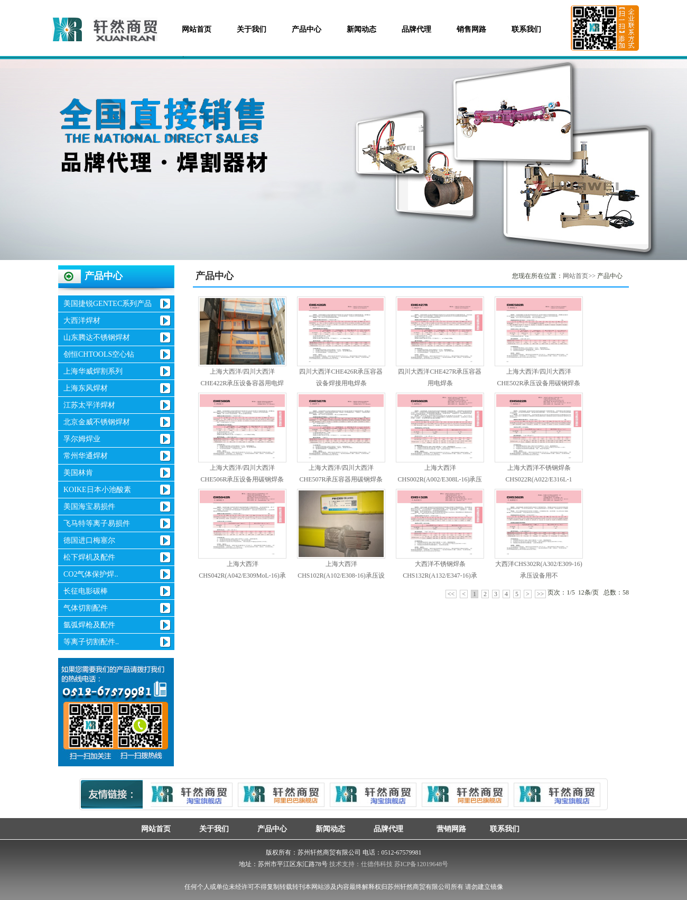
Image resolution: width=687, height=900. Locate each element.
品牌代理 (416, 29)
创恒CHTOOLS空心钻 (98, 354)
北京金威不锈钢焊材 (96, 422)
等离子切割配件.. (91, 642)
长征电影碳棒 (85, 591)
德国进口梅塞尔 (89, 540)
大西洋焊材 (81, 320)
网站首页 (196, 29)
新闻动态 (361, 29)
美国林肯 (78, 473)
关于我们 (251, 29)
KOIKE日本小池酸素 (97, 490)
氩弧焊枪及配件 (89, 625)
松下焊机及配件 (89, 557)
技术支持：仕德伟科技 (361, 864)
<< (451, 594)
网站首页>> (579, 276)
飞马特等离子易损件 (96, 523)
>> (540, 594)
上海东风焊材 (85, 388)
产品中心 (306, 29)
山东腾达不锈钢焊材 (96, 337)
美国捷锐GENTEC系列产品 (107, 304)
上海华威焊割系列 (93, 371)
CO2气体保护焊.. (90, 574)
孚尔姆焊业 (81, 439)
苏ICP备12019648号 (421, 864)
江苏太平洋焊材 (89, 405)
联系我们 (526, 29)
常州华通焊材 (85, 456)
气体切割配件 (85, 608)
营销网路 (446, 828)
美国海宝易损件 (89, 507)
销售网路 (471, 29)
